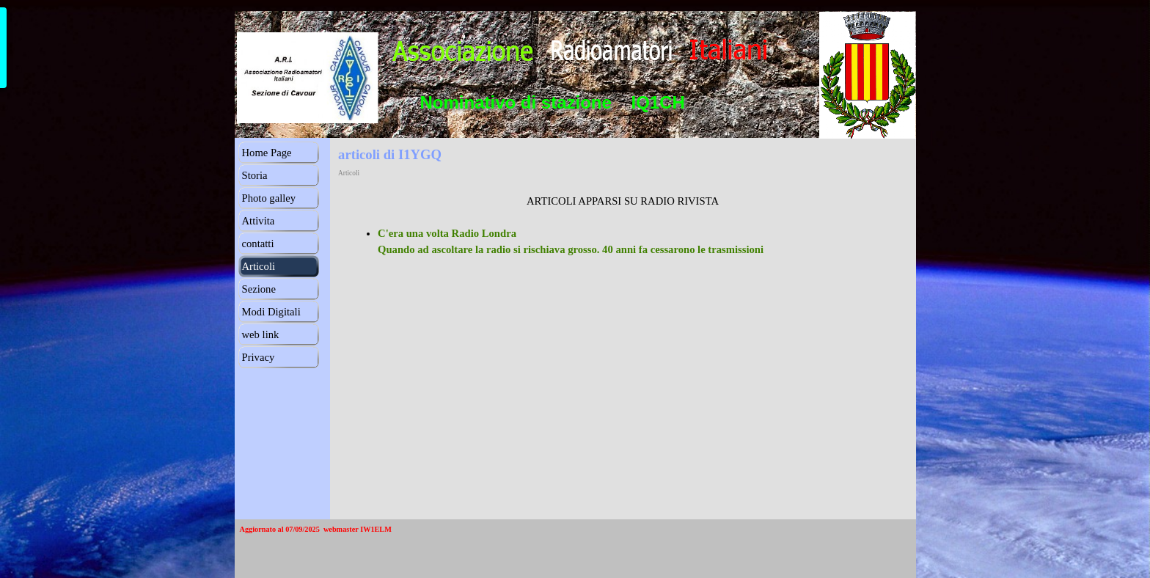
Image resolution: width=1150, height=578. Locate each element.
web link (260, 334)
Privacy (258, 357)
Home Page (267, 152)
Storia (255, 175)
